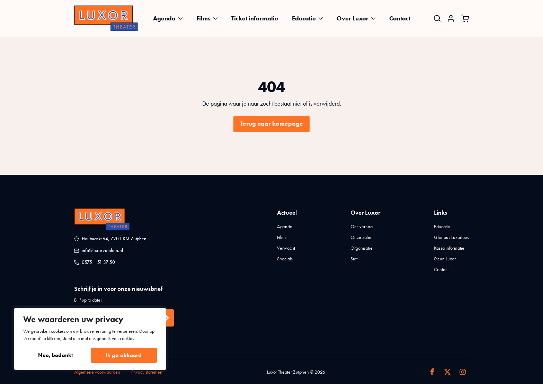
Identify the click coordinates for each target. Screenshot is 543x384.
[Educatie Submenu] (323, 18)
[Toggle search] (437, 18)
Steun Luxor (445, 259)
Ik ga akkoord (124, 355)
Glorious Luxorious (451, 237)
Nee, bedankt (55, 355)
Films (203, 18)
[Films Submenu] (217, 18)
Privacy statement (147, 372)
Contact (399, 18)
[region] (90, 339)
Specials (285, 259)
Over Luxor (352, 18)
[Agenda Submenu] (182, 18)
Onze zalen (361, 237)
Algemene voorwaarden (97, 372)
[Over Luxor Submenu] (375, 18)
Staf (353, 259)
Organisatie (361, 248)
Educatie (304, 18)
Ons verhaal (362, 227)
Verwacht (286, 248)
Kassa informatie (449, 248)
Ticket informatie (254, 18)
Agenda (164, 18)
